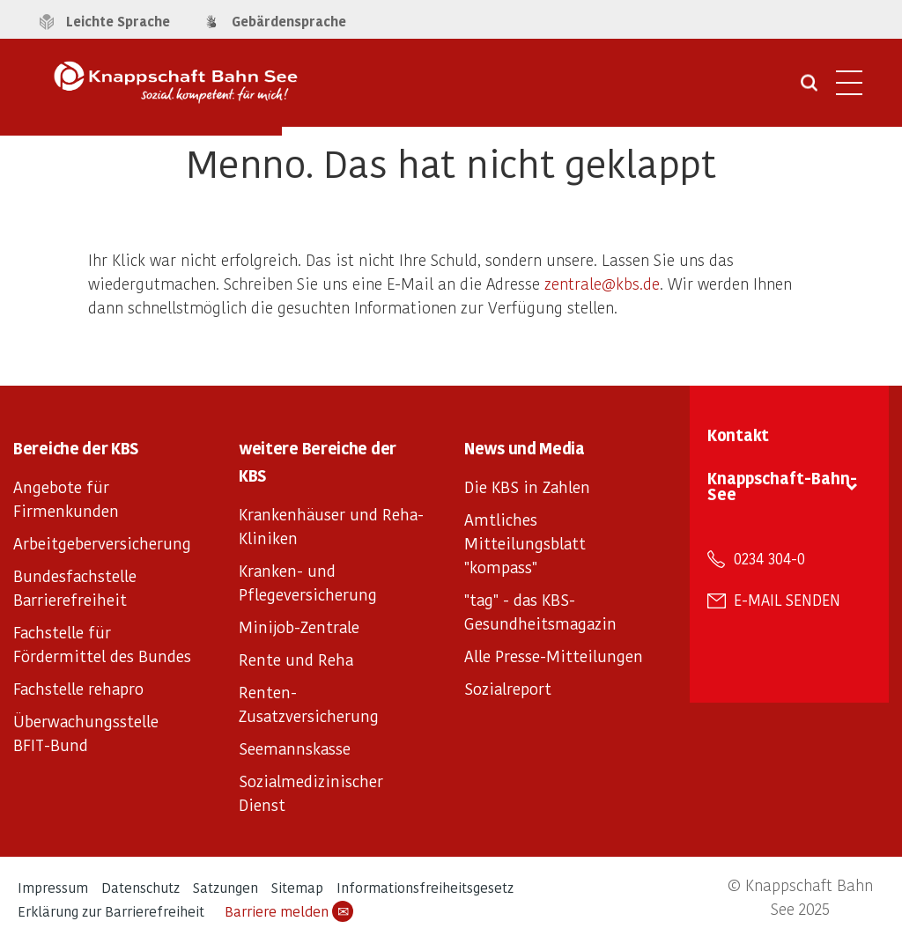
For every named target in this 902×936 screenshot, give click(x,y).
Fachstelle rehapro (78, 688)
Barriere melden (289, 911)
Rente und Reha (296, 659)
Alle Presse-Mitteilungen (553, 655)
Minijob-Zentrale (299, 626)
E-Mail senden (787, 599)
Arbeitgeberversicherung (102, 543)
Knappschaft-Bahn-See (782, 485)
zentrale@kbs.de (602, 283)
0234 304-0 (769, 558)
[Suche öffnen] (809, 89)
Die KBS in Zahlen (527, 486)
